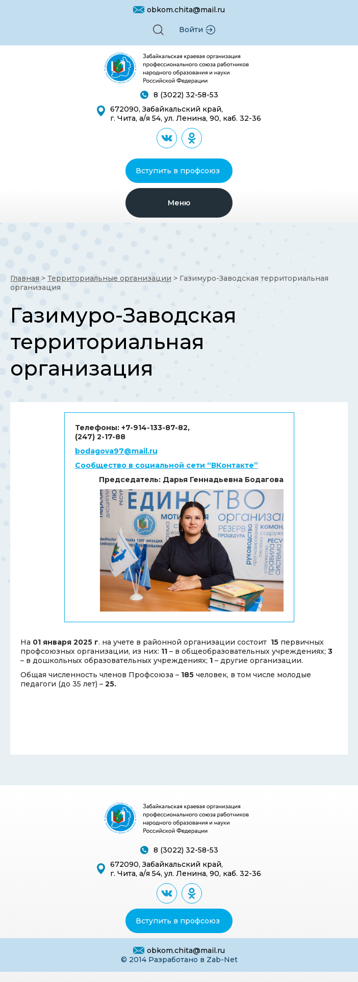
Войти (191, 29)
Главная (24, 278)
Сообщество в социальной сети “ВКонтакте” (166, 465)
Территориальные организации (109, 278)
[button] (158, 29)
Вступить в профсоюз (178, 170)
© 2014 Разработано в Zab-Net (179, 959)
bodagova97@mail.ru (116, 451)
